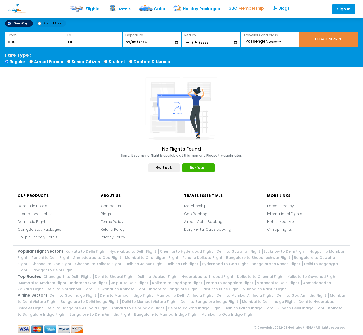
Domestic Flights (32, 221)
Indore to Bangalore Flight (174, 289)
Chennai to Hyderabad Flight (187, 251)
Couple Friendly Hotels (37, 237)
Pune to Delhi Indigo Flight (301, 308)
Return (190, 35)
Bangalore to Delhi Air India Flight (100, 314)
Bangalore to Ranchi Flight (276, 263)
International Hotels (35, 213)
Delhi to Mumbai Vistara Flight (150, 301)
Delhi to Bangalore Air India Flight (78, 308)
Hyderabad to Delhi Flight (133, 251)
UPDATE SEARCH (328, 39)
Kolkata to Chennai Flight (261, 276)
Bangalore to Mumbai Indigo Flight (166, 314)
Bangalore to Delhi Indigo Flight (89, 301)
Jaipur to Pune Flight (220, 289)
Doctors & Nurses (152, 62)
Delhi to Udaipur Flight (158, 276)
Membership (195, 205)
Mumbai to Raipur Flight (264, 289)
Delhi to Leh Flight (182, 263)
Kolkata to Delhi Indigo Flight (138, 308)
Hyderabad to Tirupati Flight (208, 276)
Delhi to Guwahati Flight (239, 251)
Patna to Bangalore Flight (230, 282)
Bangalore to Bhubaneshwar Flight (258, 257)
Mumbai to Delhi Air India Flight (185, 295)
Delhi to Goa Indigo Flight (73, 295)
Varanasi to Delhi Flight (278, 282)
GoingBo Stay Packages (39, 229)
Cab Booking (195, 213)
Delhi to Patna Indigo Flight (249, 308)
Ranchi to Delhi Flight (50, 257)
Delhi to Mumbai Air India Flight (245, 295)
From (12, 35)
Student (117, 62)
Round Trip (49, 23)
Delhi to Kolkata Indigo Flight (195, 308)
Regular (17, 62)
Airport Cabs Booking (203, 221)
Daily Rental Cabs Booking (207, 229)
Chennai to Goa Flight (51, 263)
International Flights (284, 213)
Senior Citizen (86, 62)
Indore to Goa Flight (89, 282)
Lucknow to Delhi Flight (285, 251)
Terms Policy (112, 221)
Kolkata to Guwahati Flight (312, 276)
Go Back (164, 167)
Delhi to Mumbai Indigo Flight (127, 295)
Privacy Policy (113, 237)
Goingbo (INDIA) (301, 327)
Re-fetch (198, 167)
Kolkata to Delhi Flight (86, 251)
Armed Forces (48, 62)
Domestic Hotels (32, 205)
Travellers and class (260, 35)
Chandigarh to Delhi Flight (67, 276)
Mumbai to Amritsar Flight (43, 282)
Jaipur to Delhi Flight (130, 282)
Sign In (343, 9)
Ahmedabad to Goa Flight (97, 257)
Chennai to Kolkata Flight (99, 263)
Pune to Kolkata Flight (202, 257)
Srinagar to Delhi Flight (52, 270)
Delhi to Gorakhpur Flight (70, 289)
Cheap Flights (279, 229)
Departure (134, 35)
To (69, 35)
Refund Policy (113, 229)
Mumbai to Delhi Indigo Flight (269, 301)
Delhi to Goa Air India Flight (302, 295)
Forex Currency (280, 205)
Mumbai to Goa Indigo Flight (227, 314)
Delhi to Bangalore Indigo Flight (209, 301)
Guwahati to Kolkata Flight (121, 289)
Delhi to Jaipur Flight (144, 263)
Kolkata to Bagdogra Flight (177, 282)
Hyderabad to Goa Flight (225, 263)
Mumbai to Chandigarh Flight (152, 257)
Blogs (106, 213)
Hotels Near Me (280, 221)
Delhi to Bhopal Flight (115, 276)
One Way (18, 23)
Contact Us (111, 205)
